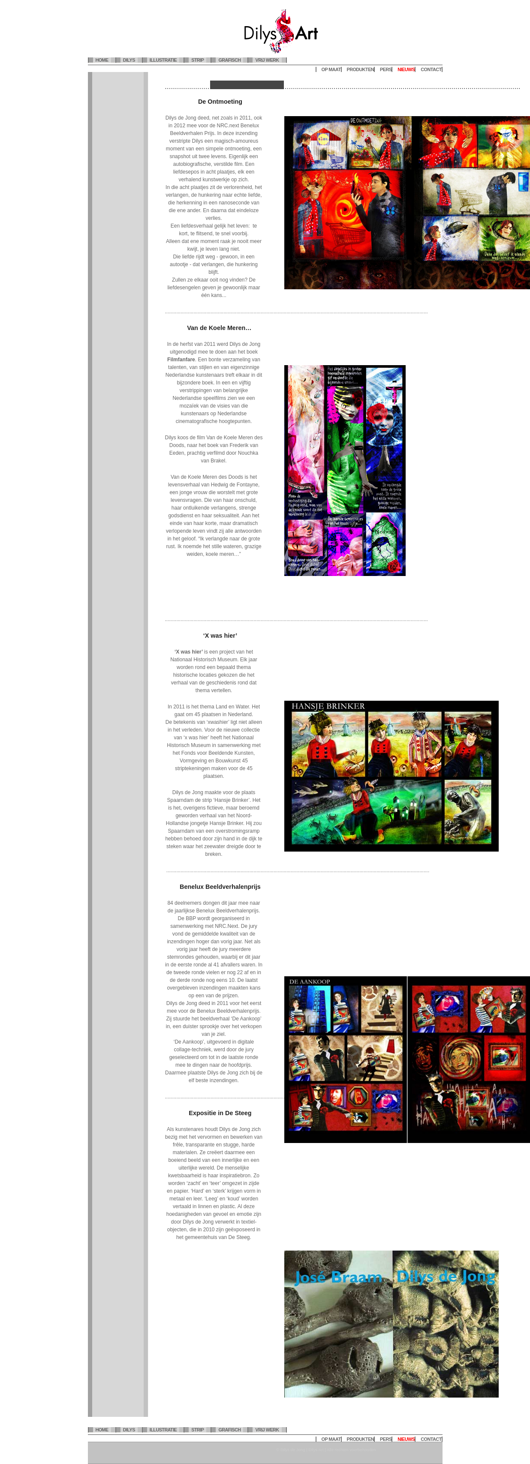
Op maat (331, 69)
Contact (431, 69)
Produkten (360, 69)
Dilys (129, 60)
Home (102, 60)
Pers (385, 69)
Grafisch (229, 60)
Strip (197, 60)
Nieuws (406, 69)
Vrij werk (267, 60)
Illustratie (163, 60)
